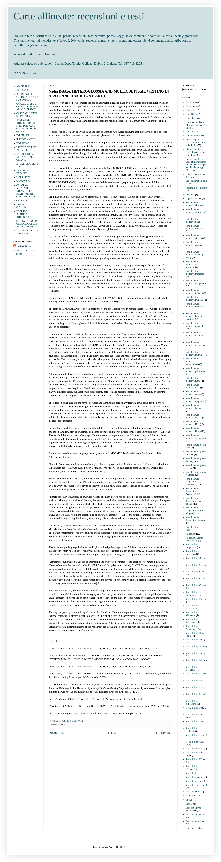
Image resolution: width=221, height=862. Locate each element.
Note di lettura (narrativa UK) (192, 423)
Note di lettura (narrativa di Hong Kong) (194, 255)
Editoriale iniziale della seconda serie (196, 182)
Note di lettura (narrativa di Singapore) (192, 264)
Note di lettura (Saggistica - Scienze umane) (195, 501)
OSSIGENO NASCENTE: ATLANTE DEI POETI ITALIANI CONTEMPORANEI (26, 191)
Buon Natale (191, 114)
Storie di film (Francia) (196, 599)
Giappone (190, 194)
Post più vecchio (164, 733)
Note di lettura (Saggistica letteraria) (196, 518)
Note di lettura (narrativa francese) (195, 272)
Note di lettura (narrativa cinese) (194, 236)
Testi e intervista (193, 828)
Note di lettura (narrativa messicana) (196, 343)
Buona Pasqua (192, 118)
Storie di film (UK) (195, 748)
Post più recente (56, 733)
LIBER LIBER (23, 177)
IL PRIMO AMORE (25, 139)
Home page (110, 733)
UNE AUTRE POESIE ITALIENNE (27, 232)
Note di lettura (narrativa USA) (193, 430)
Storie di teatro (192, 791)
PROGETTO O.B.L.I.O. (22, 206)
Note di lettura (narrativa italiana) (194, 324)
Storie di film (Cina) (195, 571)
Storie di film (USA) (195, 759)
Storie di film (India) (195, 639)
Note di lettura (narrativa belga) (193, 220)
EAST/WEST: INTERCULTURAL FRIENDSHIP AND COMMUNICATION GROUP (26, 126)
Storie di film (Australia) (192, 553)
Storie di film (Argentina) (192, 546)
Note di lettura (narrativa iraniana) (195, 298)
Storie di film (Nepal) (196, 673)
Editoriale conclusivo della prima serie (195, 175)
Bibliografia (191, 102)
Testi (188, 804)
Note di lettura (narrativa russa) (193, 386)
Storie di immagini (194, 777)
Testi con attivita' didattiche (194, 809)
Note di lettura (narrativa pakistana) (195, 370)
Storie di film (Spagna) (196, 707)
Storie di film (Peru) (195, 680)
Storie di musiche (194, 781)
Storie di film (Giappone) (192, 627)
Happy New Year (194, 198)
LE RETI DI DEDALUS (22, 172)
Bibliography (192, 106)
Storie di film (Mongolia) (192, 668)
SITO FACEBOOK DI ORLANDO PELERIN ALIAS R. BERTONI (27, 224)
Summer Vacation (194, 795)
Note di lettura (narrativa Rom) (193, 379)
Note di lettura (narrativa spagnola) (195, 400)
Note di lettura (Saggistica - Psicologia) (192, 491)
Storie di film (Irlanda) (196, 646)
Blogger (124, 847)
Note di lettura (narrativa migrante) (195, 353)
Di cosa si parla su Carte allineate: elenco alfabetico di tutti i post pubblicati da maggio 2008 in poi (196, 164)
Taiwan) (189, 799)
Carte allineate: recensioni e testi (78, 16)
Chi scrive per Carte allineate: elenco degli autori (196, 125)
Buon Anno (191, 110)
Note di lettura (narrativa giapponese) (196, 282)
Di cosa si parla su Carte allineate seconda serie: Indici (196, 152)
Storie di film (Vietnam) (192, 767)
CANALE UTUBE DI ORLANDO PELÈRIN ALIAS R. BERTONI (27, 107)
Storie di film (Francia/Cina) (192, 607)
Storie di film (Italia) (195, 653)
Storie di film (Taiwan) (196, 735)
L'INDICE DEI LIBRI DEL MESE (26, 148)
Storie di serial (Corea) (196, 785)
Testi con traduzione (195, 821)
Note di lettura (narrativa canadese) (195, 227)
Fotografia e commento (196, 188)
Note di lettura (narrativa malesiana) (195, 334)
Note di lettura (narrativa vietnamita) (196, 436)
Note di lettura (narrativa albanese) (195, 204)
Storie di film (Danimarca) (192, 593)
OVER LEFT (22, 200)
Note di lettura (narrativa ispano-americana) (194, 316)
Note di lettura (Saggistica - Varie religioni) (194, 510)
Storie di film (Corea (195, 578)
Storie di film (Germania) (192, 621)
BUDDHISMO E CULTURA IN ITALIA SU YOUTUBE (27, 97)
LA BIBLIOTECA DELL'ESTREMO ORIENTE (25, 157)
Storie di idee (192, 773)
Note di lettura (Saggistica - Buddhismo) (192, 482)
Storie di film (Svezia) (196, 721)
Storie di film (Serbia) (196, 694)
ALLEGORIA (23, 90)
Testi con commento (195, 814)
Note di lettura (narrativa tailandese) (195, 406)
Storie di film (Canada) (196, 565)
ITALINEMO (22, 143)
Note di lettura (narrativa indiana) (194, 291)
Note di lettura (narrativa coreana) (194, 243)
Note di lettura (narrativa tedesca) (194, 416)
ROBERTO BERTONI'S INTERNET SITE (24, 214)
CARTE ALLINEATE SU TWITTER (26, 114)
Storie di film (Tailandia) (192, 729)
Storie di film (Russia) (196, 687)
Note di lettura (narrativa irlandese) (195, 305)
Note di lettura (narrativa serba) (193, 393)
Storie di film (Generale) (192, 614)
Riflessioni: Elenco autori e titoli (194, 539)
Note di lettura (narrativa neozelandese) (192, 361)
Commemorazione (194, 135)
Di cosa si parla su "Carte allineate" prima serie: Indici (196, 142)
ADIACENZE (23, 86)
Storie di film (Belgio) (196, 558)
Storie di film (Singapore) (192, 702)
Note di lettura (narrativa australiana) (196, 210)
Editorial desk (24, 246)
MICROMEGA (23, 181)
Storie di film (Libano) (196, 660)
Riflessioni (63, 724)
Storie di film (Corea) (196, 585)
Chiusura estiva (193, 131)
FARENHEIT (22, 135)
